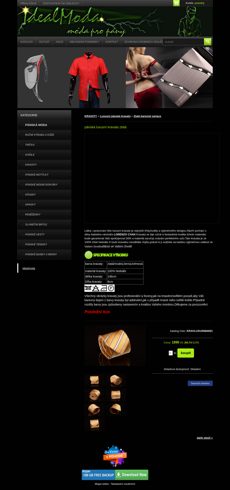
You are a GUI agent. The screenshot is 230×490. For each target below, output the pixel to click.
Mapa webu (102, 483)
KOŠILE (30, 154)
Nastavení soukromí (123, 483)
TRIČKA (30, 144)
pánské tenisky (36, 244)
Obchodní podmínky (84, 41)
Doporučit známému (200, 383)
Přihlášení (28, 3)
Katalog (26, 41)
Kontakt (111, 41)
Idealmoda (28, 268)
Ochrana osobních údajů (143, 41)
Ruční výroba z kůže (39, 134)
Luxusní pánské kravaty (115, 116)
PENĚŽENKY (32, 214)
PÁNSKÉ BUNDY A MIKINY (41, 254)
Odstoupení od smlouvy (61, 3)
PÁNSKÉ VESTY (35, 234)
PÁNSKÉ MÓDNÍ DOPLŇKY (41, 184)
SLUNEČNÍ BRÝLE (36, 224)
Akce (59, 41)
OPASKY (30, 204)
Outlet (44, 41)
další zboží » (205, 437)
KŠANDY (30, 194)
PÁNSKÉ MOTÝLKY (36, 174)
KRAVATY (31, 164)
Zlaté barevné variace (147, 116)
